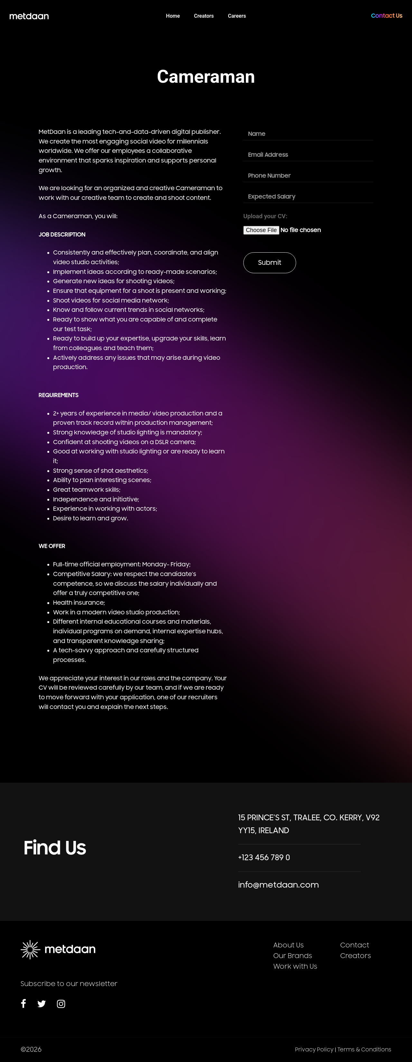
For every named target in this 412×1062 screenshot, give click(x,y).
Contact (354, 945)
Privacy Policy (314, 1050)
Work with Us (295, 967)
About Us (288, 945)
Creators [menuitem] (204, 16)
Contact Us (386, 15)
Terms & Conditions (364, 1050)
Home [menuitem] (173, 16)
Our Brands (292, 956)
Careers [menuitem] (237, 16)
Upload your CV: (265, 216)
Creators (355, 956)
